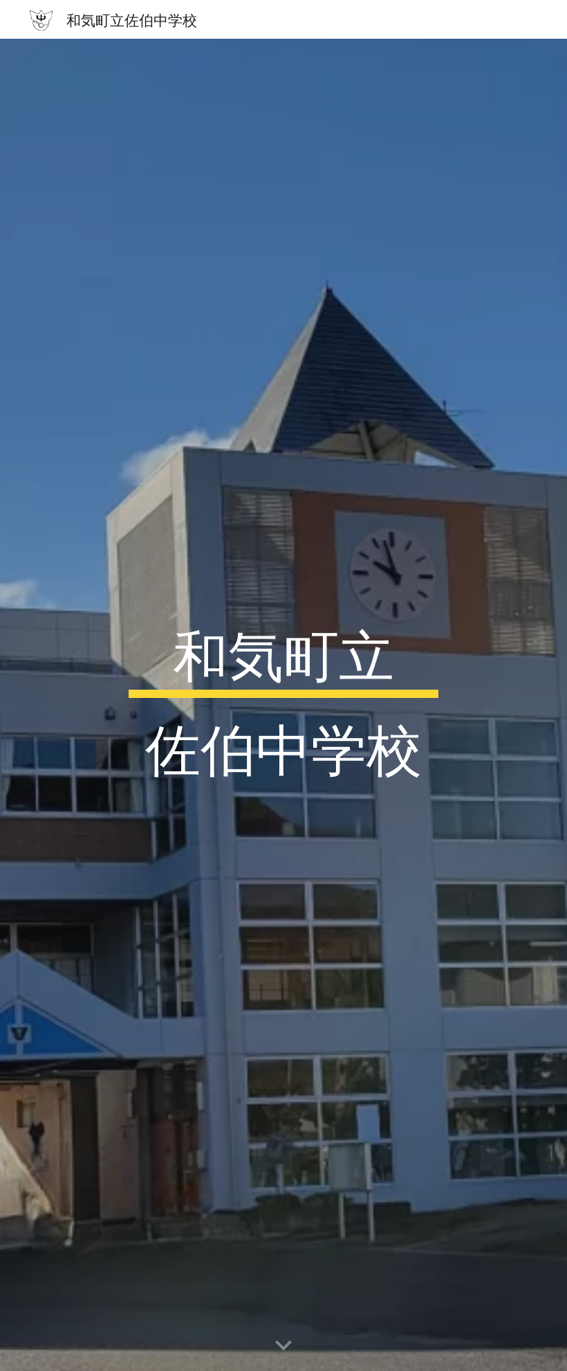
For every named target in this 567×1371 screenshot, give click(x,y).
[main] (284, 705)
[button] (283, 1346)
